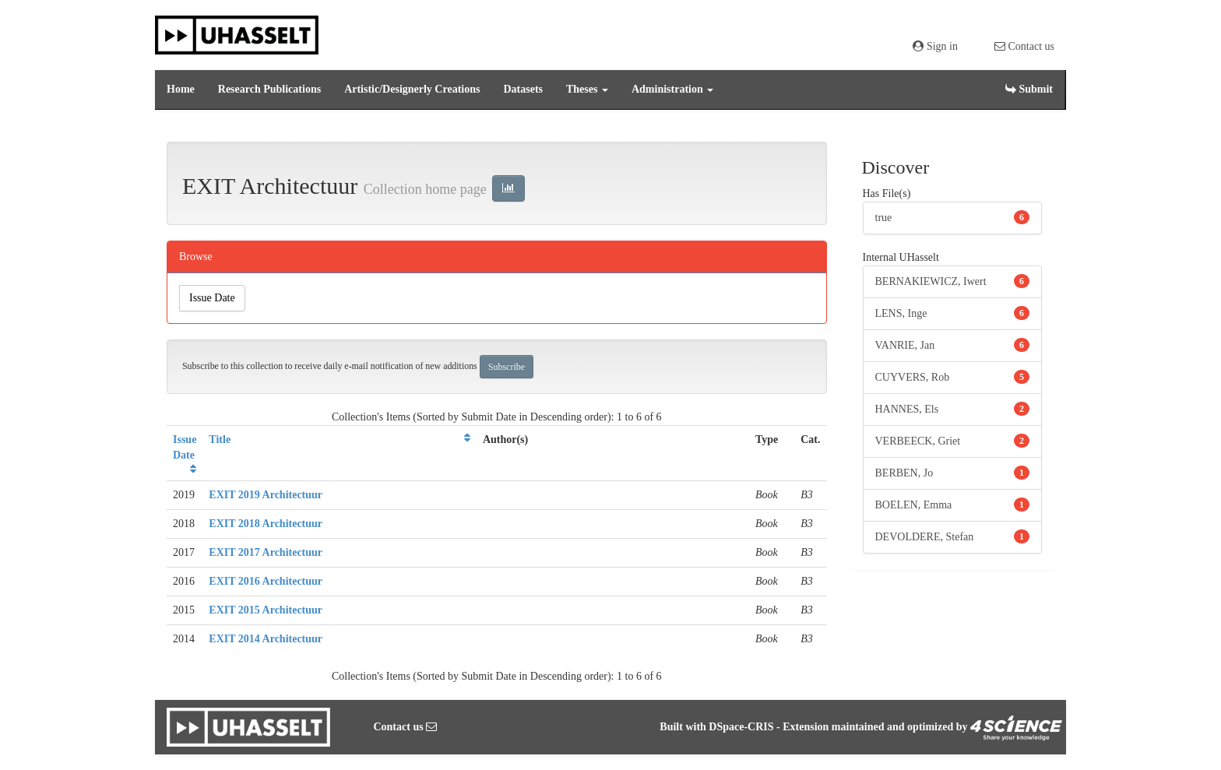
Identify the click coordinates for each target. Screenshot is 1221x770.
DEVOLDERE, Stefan (924, 537)
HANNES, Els (907, 409)
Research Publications (269, 89)
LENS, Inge (901, 313)
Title (219, 439)
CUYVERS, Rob (912, 377)
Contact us (1024, 46)
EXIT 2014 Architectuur (265, 639)
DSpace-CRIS (741, 727)
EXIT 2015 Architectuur (265, 610)
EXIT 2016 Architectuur (265, 581)
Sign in (935, 46)
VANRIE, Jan (905, 345)
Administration (672, 89)
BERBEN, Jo (904, 473)
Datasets (523, 89)
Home (181, 89)
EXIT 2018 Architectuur (265, 523)
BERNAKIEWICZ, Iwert (931, 281)
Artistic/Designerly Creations (412, 89)
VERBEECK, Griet (918, 441)
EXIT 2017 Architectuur (265, 552)
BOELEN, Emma (913, 505)
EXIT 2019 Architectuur (265, 495)
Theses (587, 89)
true (883, 217)
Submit (1029, 89)
